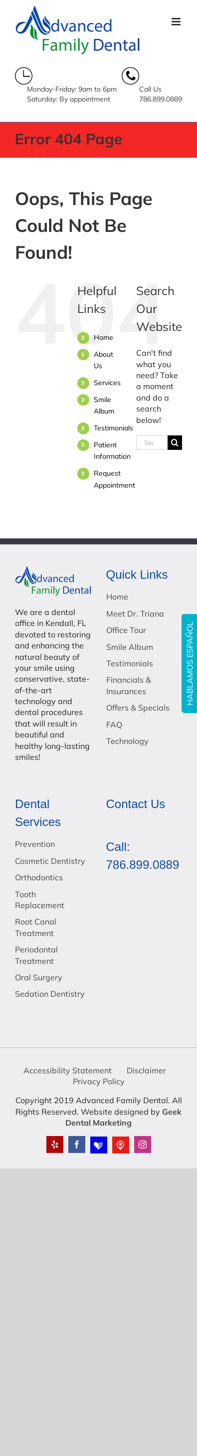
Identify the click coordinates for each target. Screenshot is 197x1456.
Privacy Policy (99, 1081)
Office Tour (126, 630)
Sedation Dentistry (50, 994)
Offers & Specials (138, 708)
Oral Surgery (38, 977)
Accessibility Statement (67, 1070)
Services (107, 382)
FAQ (114, 724)
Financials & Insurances (128, 685)
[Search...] (152, 442)
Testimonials (113, 427)
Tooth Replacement (39, 899)
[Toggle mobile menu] (177, 21)
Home (103, 337)
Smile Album (129, 647)
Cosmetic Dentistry (50, 861)
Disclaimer (146, 1070)
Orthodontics (39, 877)
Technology (127, 741)
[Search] (175, 442)
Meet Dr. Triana (135, 614)
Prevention (35, 844)
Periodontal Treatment (36, 954)
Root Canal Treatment (35, 927)
